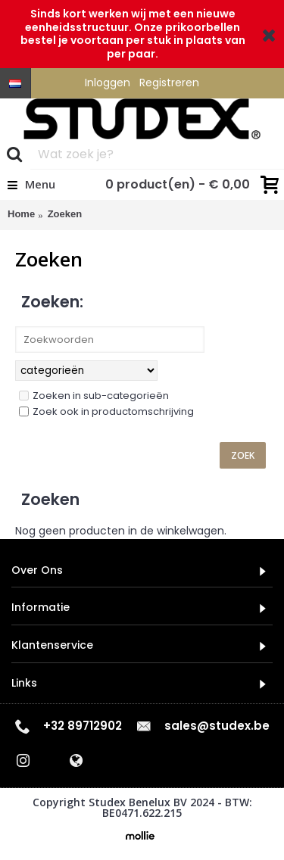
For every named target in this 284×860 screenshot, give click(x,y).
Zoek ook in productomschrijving (106, 411)
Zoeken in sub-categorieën (94, 395)
